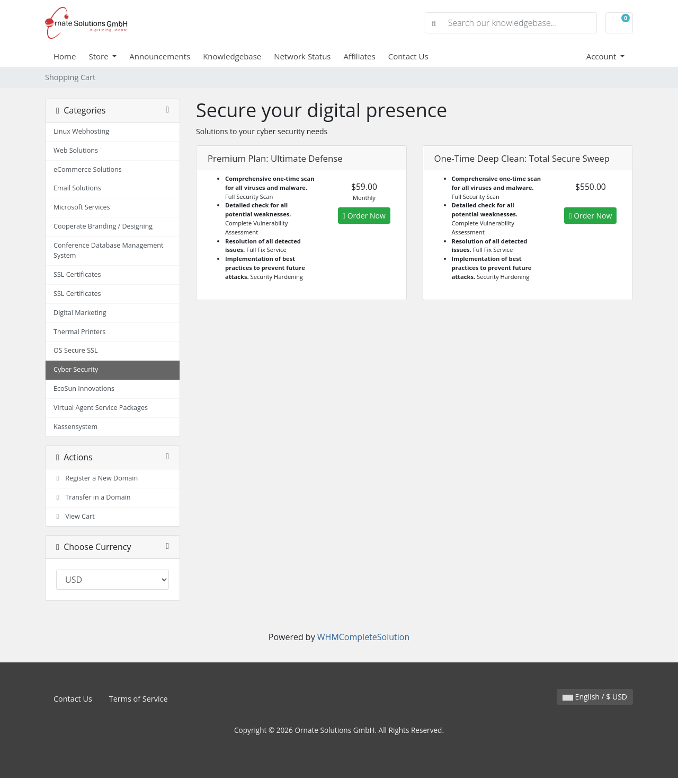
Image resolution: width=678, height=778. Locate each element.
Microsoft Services (81, 207)
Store (99, 56)
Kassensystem (75, 426)
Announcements (159, 56)
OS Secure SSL (75, 350)
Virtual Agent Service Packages (100, 407)
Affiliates (360, 56)
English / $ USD (595, 697)
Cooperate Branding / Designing (103, 226)
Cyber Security (75, 369)
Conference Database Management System (108, 250)
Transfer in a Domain (92, 497)
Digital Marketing (79, 312)
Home (64, 56)
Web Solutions (75, 150)
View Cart (74, 516)
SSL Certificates (77, 274)
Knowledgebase (232, 56)
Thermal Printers (79, 331)
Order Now (364, 216)
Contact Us (408, 56)
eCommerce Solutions (87, 169)
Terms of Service (138, 699)
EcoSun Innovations (83, 388)
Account (602, 56)
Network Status (302, 56)
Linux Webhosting (81, 131)
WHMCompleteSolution (363, 637)
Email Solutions (77, 188)
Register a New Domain (95, 478)
